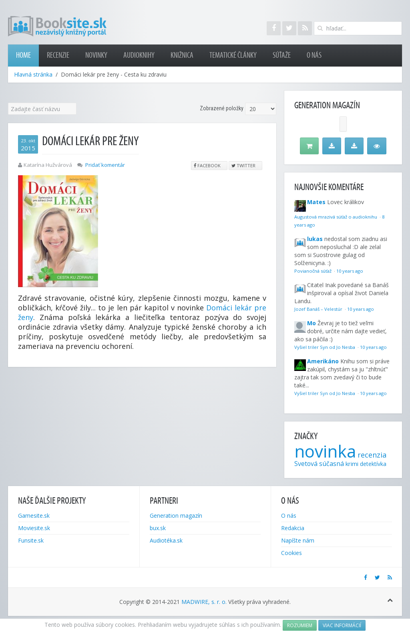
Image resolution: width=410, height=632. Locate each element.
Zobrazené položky (221, 108)
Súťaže (282, 55)
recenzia (372, 455)
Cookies (291, 553)
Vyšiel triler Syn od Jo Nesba (325, 347)
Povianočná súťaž (313, 271)
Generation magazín (176, 515)
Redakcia (292, 528)
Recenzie (58, 55)
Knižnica (182, 55)
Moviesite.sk (34, 528)
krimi (352, 464)
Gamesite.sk (34, 515)
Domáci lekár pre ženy (90, 141)
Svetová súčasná (319, 463)
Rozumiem (299, 625)
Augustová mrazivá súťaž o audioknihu (336, 217)
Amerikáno (323, 361)
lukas (315, 239)
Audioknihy (139, 55)
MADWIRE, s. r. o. (204, 602)
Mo (311, 323)
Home (23, 55)
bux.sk (158, 528)
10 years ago (349, 271)
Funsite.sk (31, 540)
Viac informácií (342, 625)
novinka (325, 451)
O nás (314, 55)
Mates (316, 202)
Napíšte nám (297, 540)
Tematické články (233, 55)
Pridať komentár (105, 164)
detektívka (373, 464)
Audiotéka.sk (166, 540)
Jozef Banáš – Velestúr (319, 309)
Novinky (96, 55)
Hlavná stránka (33, 74)
